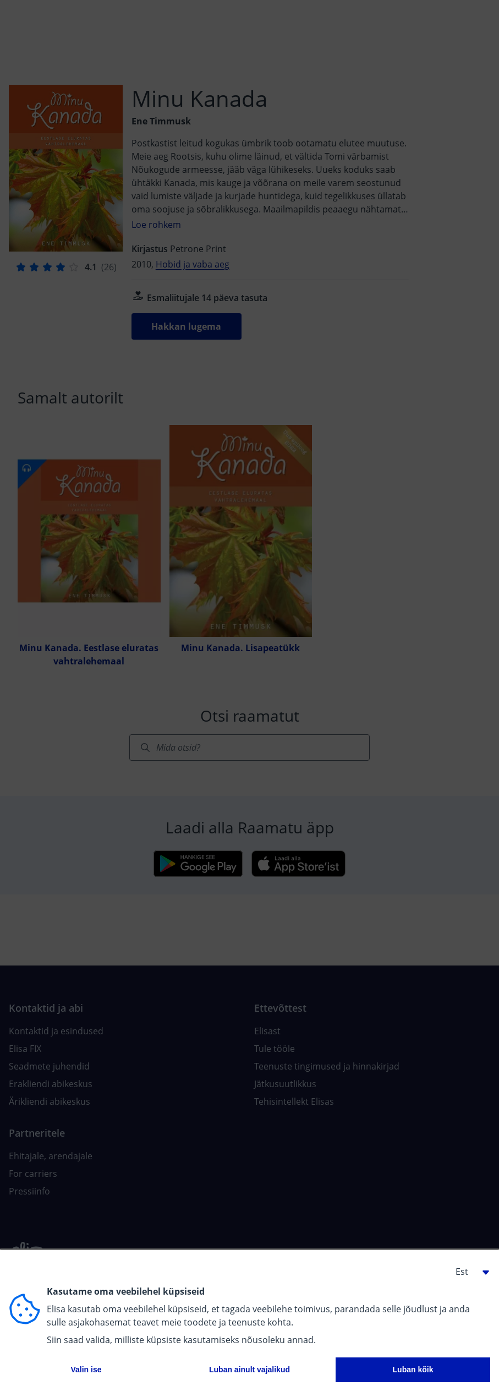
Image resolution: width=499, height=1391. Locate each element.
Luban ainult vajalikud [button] (249, 1369)
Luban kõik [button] (413, 1369)
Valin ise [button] (85, 1369)
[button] (468, 1271)
